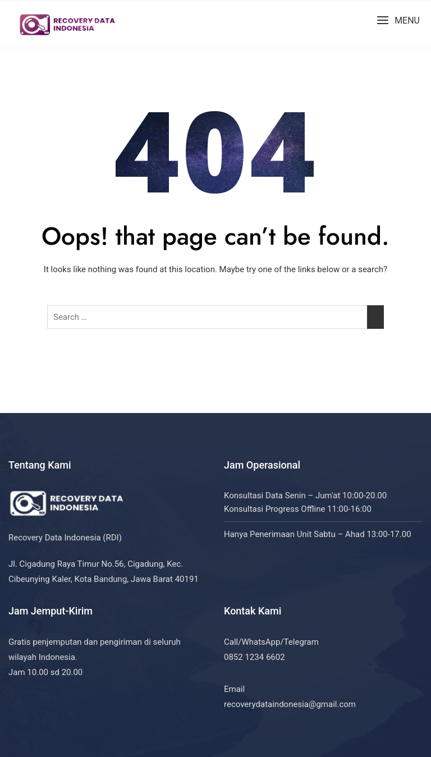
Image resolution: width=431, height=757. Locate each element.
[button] (398, 20)
